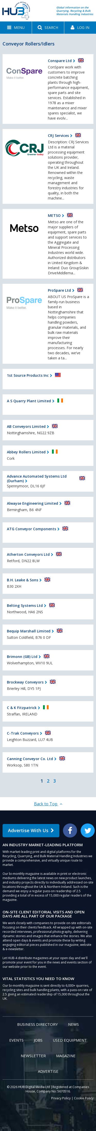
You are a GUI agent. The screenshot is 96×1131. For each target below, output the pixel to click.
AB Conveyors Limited (26, 426)
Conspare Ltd (60, 60)
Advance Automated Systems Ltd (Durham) (37, 478)
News (73, 1024)
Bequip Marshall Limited (28, 631)
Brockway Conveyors (25, 682)
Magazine (66, 1055)
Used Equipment (70, 1040)
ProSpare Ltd (59, 290)
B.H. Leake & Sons (22, 580)
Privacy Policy (61, 1098)
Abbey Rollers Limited (26, 452)
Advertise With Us (31, 830)
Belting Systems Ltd (25, 605)
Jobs (38, 1040)
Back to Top (48, 804)
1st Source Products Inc (28, 375)
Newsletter (33, 1055)
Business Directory (37, 1024)
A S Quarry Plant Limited (29, 400)
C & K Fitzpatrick (22, 707)
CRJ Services (58, 135)
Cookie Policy (83, 1098)
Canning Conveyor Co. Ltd (30, 758)
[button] (16, 27)
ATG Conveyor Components (31, 528)
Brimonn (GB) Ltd (22, 656)
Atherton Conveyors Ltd (28, 554)
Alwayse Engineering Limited (32, 503)
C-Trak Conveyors (23, 733)
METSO (54, 215)
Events (16, 1040)
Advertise (48, 1071)
